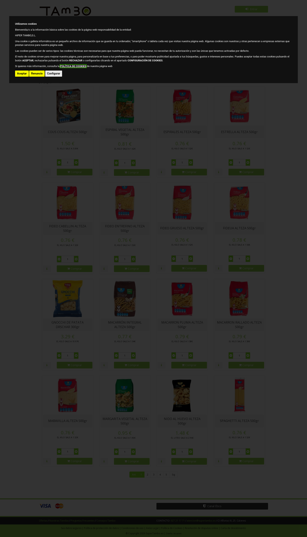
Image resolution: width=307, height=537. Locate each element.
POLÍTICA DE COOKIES (73, 66)
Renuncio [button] (37, 73)
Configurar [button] (53, 73)
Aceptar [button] (22, 73)
